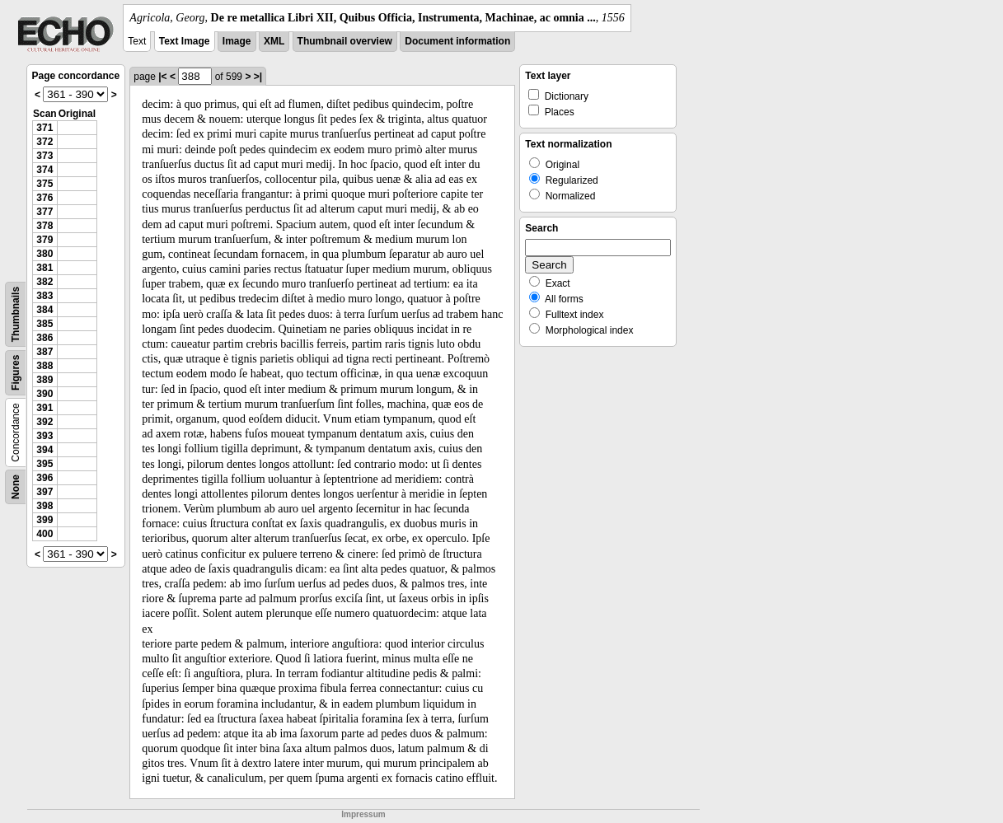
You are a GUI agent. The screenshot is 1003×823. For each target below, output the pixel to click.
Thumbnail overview (345, 41)
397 (44, 492)
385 (44, 324)
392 (44, 422)
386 (44, 338)
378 (44, 225)
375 (44, 183)
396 (44, 478)
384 (44, 310)
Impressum (363, 814)
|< (162, 76)
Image (237, 41)
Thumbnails (15, 314)
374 (44, 169)
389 (44, 380)
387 (44, 352)
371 (44, 127)
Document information (457, 41)
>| (258, 76)
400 (44, 534)
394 (44, 450)
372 (44, 141)
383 (44, 296)
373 (44, 155)
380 (44, 254)
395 (44, 464)
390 (44, 394)
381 (44, 268)
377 (44, 211)
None (15, 487)
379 (44, 239)
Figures (15, 372)
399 (44, 520)
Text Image (184, 41)
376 (44, 197)
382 (44, 282)
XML (274, 41)
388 (44, 366)
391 (44, 408)
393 (44, 436)
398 (44, 506)
